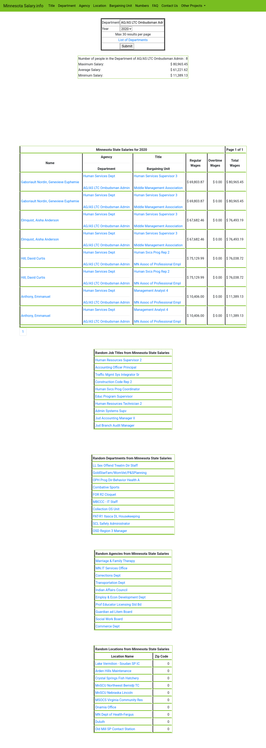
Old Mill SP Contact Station (115, 729)
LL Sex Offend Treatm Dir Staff (115, 465)
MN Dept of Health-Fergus (114, 714)
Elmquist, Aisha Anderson (40, 220)
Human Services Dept (99, 176)
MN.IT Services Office (111, 568)
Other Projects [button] (192, 6)
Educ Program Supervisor (114, 396)
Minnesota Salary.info (23, 5)
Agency (84, 6)
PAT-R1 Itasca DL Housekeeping (116, 516)
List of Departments (133, 40)
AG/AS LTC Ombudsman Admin (106, 188)
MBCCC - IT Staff (105, 502)
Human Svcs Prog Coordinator (117, 389)
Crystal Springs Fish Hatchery (117, 678)
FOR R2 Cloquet (104, 495)
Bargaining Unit (121, 6)
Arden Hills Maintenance (113, 671)
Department (67, 6)
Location (99, 6)
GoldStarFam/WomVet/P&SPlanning (120, 473)
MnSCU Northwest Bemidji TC (117, 685)
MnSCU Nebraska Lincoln (114, 693)
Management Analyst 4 (151, 291)
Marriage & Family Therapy (115, 561)
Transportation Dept (110, 583)
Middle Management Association (158, 188)
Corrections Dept (108, 575)
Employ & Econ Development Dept (121, 597)
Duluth (100, 722)
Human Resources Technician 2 (118, 404)
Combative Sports (106, 487)
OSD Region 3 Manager (110, 531)
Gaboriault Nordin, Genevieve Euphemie (50, 182)
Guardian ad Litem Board (114, 612)
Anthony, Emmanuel (35, 297)
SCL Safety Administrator (111, 524)
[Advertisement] (133, 115)
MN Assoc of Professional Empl (157, 264)
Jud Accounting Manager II (115, 418)
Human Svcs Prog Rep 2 (151, 252)
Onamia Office (105, 707)
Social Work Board (109, 619)
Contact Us (169, 6)
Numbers (142, 6)
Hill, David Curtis (33, 258)
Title (51, 6)
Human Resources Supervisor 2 (118, 360)
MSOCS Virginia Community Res (119, 700)
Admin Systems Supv (110, 411)
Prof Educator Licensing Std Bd (118, 604)
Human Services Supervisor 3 (155, 176)
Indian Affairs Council (111, 590)
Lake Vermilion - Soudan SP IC (117, 664)
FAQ (155, 6)
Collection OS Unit (106, 509)
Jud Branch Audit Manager (114, 425)
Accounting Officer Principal (115, 367)
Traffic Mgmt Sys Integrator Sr (117, 375)
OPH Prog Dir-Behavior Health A (116, 480)
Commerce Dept (107, 626)
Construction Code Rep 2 (113, 382)
